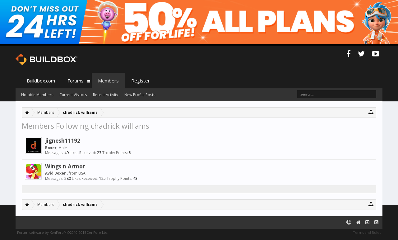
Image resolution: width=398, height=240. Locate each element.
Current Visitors (73, 94)
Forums (75, 81)
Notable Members (37, 94)
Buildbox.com (41, 81)
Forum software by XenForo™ (62, 232)
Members (108, 81)
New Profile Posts (139, 94)
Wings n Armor (65, 166)
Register (140, 81)
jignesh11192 (62, 140)
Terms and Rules (367, 232)
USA (82, 173)
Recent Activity (105, 94)
